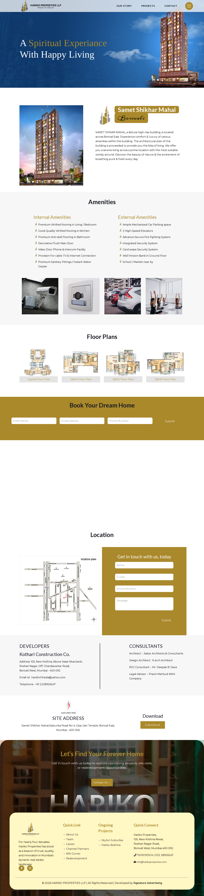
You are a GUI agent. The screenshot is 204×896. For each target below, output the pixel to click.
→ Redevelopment (75, 858)
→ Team (68, 839)
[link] (38, 365)
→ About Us (70, 834)
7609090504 (145, 855)
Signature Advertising (147, 883)
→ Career (69, 844)
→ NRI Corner (71, 853)
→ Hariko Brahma (109, 845)
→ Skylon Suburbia (110, 840)
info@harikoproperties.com (150, 862)
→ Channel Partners (76, 848)
